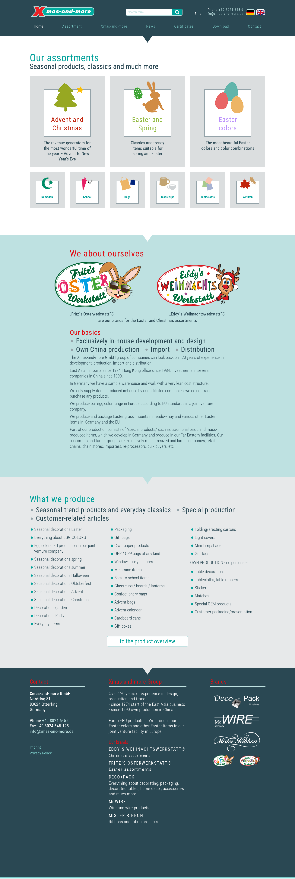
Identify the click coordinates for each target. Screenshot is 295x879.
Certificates (184, 26)
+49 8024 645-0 (231, 9)
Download (221, 26)
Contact (254, 26)
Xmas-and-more (114, 26)
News (150, 26)
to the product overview (147, 641)
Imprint (35, 748)
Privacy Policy (41, 753)
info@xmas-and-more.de (224, 14)
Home (38, 26)
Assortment (72, 26)
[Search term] (149, 11)
